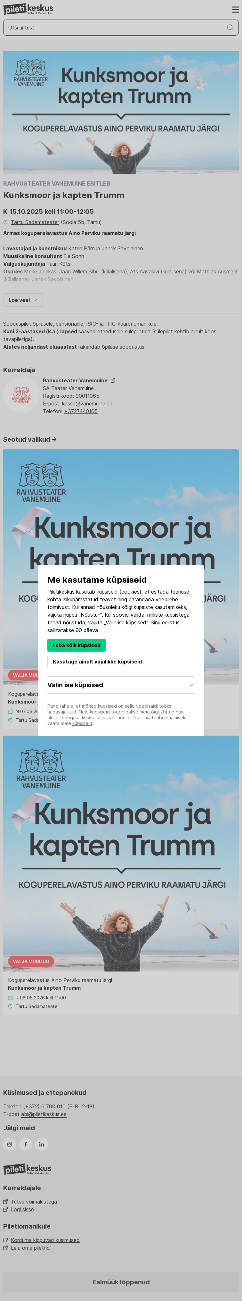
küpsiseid (107, 591)
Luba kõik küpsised (76, 645)
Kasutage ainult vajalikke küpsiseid (97, 661)
